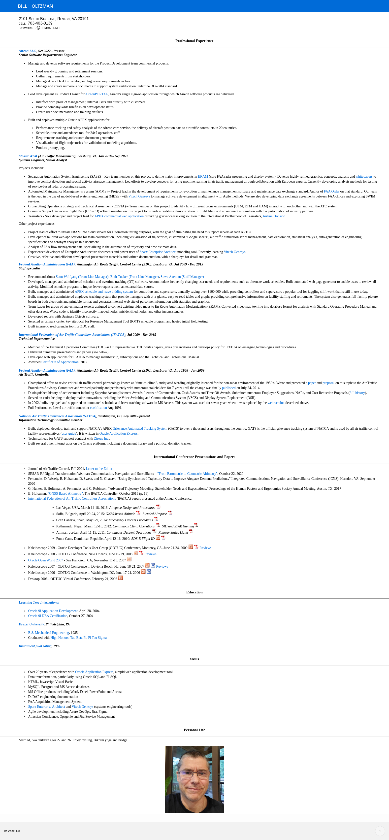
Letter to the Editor (99, 469)
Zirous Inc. (101, 438)
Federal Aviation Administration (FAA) (47, 264)
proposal (328, 383)
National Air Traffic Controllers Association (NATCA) (58, 416)
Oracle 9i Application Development (52, 611)
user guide (69, 433)
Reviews (205, 548)
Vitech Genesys (139, 196)
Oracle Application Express (118, 433)
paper (312, 383)
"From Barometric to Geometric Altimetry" (187, 474)
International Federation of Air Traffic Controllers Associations (72, 498)
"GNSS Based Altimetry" (65, 493)
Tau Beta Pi (78, 638)
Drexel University (31, 624)
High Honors (60, 638)
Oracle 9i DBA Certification (47, 616)
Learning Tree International (39, 602)
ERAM (203, 176)
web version (276, 403)
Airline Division (274, 216)
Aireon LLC (27, 51)
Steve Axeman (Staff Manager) (182, 277)
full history (357, 393)
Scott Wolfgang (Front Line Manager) (82, 277)
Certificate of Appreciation (60, 362)
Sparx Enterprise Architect (158, 252)
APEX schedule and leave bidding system (104, 291)
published (228, 388)
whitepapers (364, 176)
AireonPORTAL (96, 94)
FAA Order (331, 191)
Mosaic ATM (28, 156)
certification (98, 408)
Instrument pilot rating (35, 646)
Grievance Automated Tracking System (140, 428)
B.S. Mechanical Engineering (48, 633)
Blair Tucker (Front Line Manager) (134, 277)
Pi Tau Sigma (97, 638)
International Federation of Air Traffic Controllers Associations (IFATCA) (72, 335)
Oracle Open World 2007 (45, 560)
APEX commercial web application (119, 216)
